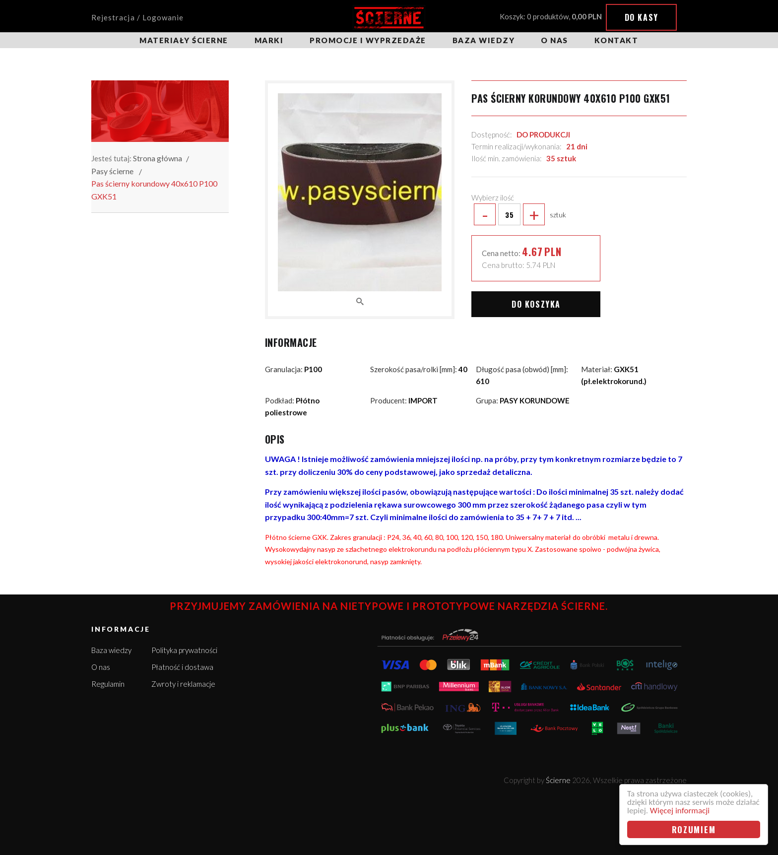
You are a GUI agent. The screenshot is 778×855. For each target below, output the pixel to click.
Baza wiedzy (484, 40)
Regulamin (108, 683)
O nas (554, 40)
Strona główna (157, 158)
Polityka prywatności (184, 650)
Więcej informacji (680, 810)
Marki (269, 40)
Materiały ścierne (183, 40)
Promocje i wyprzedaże (368, 40)
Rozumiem (694, 829)
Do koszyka (536, 304)
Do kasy (641, 17)
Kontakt (616, 40)
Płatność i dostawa (182, 666)
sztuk (518, 214)
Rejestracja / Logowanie (137, 17)
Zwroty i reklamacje (183, 683)
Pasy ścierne (112, 171)
